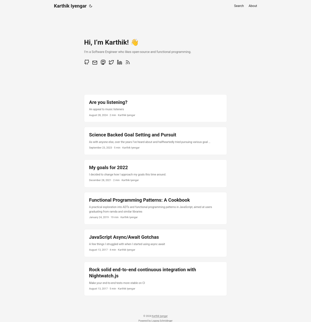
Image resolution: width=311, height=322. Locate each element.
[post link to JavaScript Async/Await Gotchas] (155, 243)
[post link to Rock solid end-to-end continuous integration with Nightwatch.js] (155, 279)
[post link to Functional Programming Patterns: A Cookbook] (155, 208)
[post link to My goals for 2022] (155, 173)
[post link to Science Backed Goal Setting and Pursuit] (155, 140)
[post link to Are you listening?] (155, 108)
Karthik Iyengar (70, 6)
